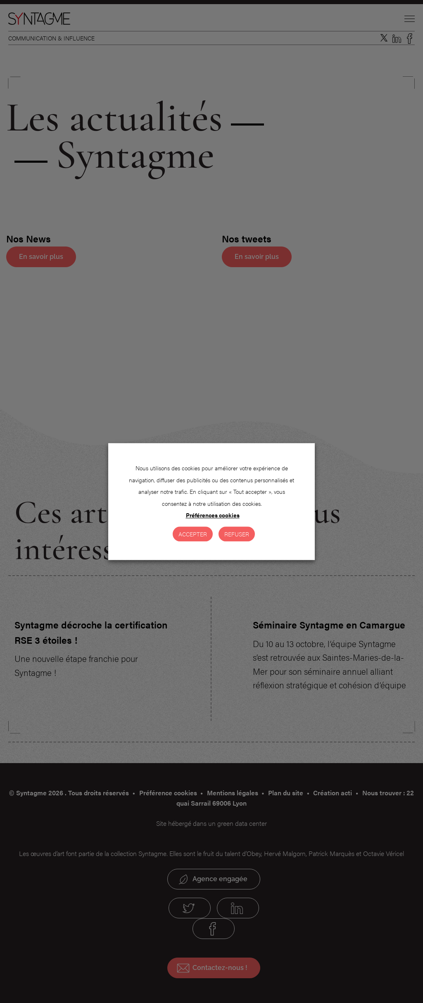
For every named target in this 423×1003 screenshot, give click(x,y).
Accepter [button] (192, 534)
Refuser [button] (236, 534)
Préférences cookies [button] (213, 515)
